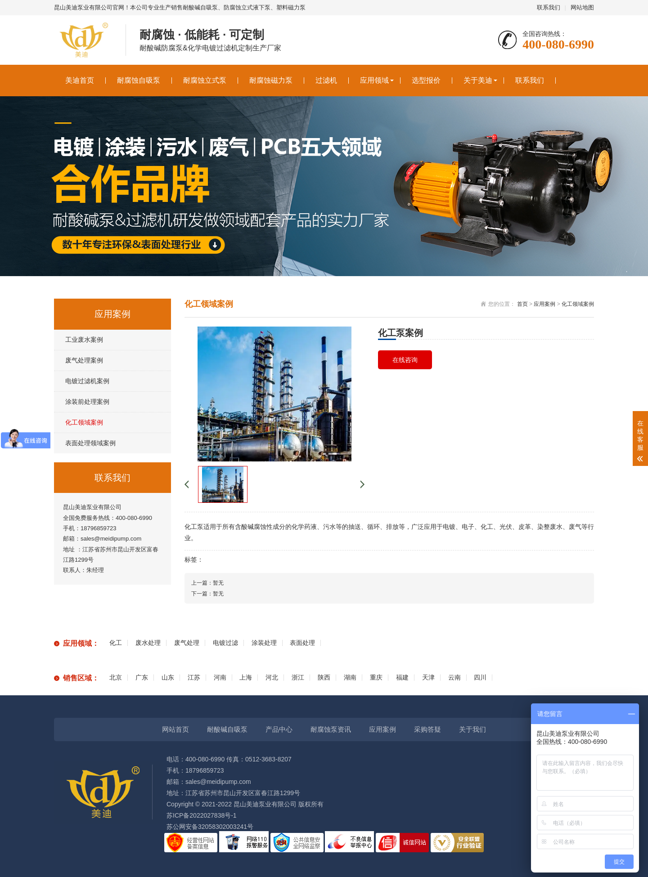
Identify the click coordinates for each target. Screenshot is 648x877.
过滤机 (326, 80)
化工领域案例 (84, 422)
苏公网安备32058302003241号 (209, 826)
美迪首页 (79, 80)
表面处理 (302, 643)
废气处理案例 (84, 360)
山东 (168, 677)
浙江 (298, 677)
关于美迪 (478, 80)
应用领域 (374, 80)
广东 (141, 677)
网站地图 (582, 7)
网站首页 (175, 729)
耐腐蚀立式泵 (204, 80)
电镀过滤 (225, 643)
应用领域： (81, 643)
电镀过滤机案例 (87, 381)
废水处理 (148, 643)
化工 (115, 643)
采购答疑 (427, 729)
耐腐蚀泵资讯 (330, 729)
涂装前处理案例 (87, 401)
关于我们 (472, 729)
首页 (522, 304)
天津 (428, 677)
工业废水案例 (84, 339)
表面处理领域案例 (90, 443)
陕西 (324, 677)
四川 (480, 677)
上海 (245, 677)
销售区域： (81, 678)
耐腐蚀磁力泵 (270, 80)
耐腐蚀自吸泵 (138, 80)
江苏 (194, 677)
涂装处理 (264, 643)
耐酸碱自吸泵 (227, 729)
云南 (454, 677)
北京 (115, 677)
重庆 (376, 677)
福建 (402, 677)
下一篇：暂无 (207, 594)
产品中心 (279, 729)
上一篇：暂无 (207, 583)
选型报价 (426, 80)
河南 (220, 677)
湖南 (350, 677)
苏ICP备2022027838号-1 (201, 815)
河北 (272, 677)
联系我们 (548, 7)
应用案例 (544, 304)
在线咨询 (405, 359)
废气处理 (186, 643)
